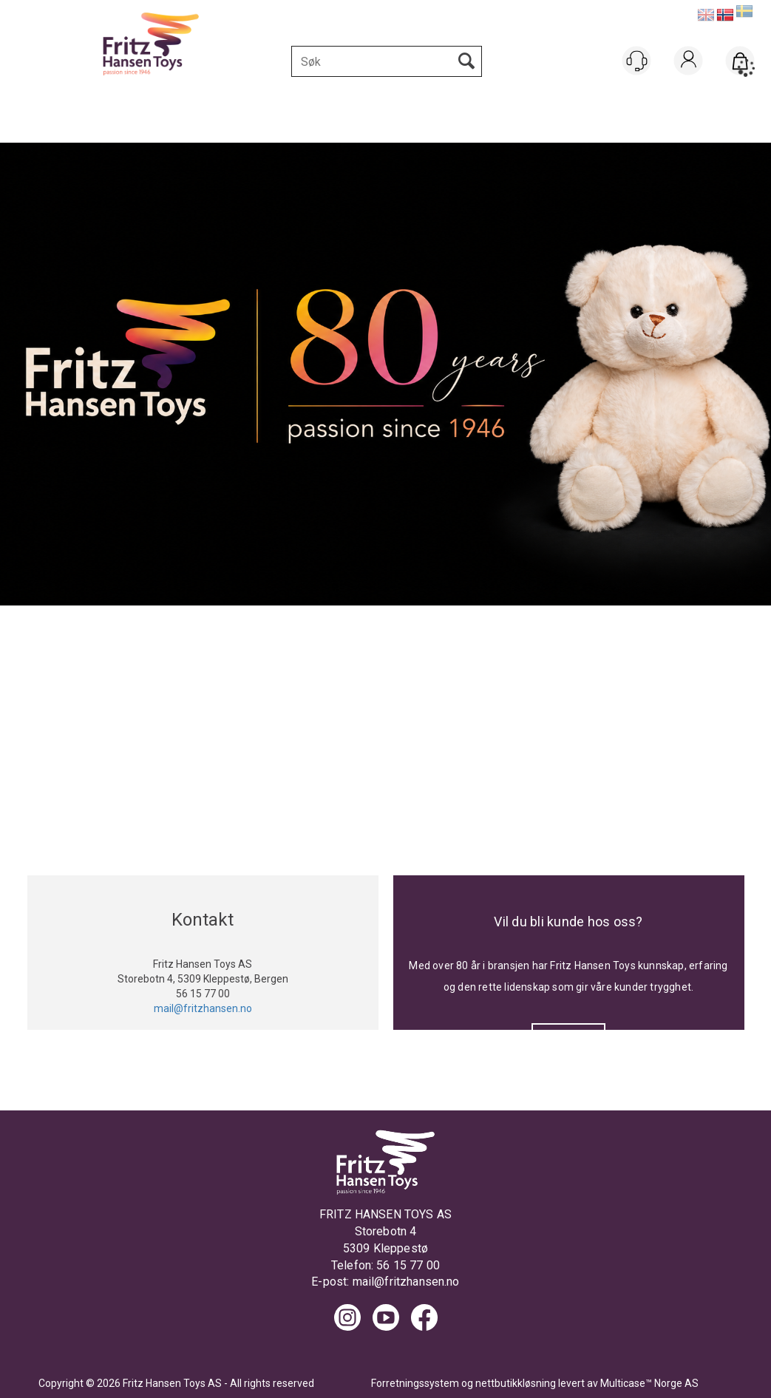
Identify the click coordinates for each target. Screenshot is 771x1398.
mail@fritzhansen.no (406, 1282)
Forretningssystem (415, 1383)
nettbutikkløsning (515, 1383)
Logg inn (688, 79)
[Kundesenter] (636, 61)
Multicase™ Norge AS (649, 1383)
